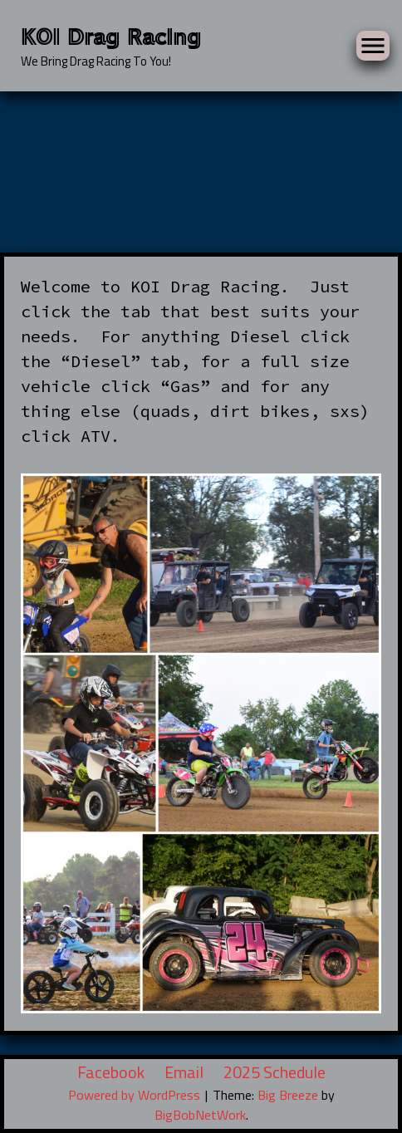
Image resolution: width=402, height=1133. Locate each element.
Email (183, 1072)
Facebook (111, 1072)
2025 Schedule (274, 1072)
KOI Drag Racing (111, 36)
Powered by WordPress (135, 1095)
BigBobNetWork (200, 1115)
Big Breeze (287, 1095)
